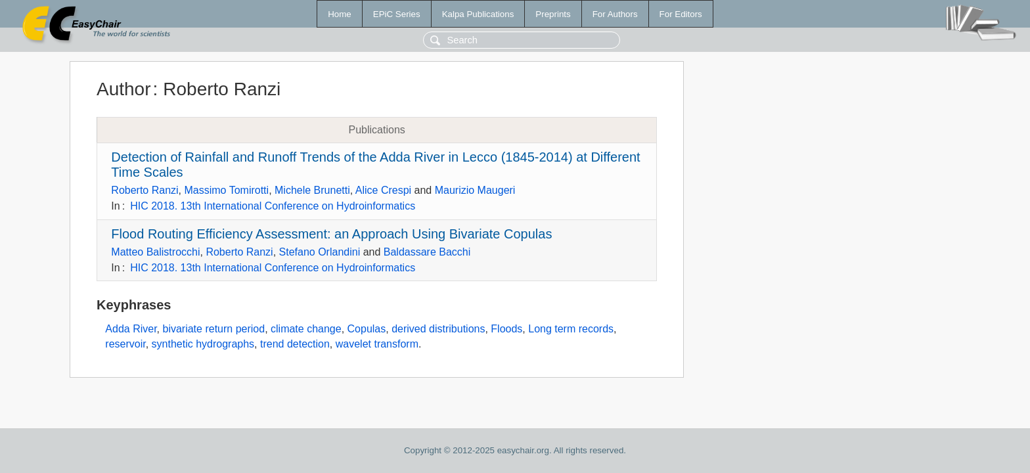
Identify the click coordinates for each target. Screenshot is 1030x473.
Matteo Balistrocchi (155, 252)
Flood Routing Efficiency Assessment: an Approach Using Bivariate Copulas (331, 234)
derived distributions (438, 328)
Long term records (571, 328)
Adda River (130, 328)
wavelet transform (377, 343)
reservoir (125, 343)
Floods (506, 328)
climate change (306, 328)
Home (339, 14)
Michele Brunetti (312, 190)
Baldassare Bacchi (427, 252)
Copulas (366, 328)
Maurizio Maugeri (475, 190)
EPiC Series (396, 14)
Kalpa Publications (478, 14)
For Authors (615, 14)
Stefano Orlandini (320, 252)
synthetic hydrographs (203, 343)
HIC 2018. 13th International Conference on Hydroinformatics (272, 206)
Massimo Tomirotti (227, 190)
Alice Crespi (383, 190)
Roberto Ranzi (144, 190)
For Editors (681, 14)
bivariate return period (213, 328)
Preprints (552, 14)
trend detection (295, 343)
